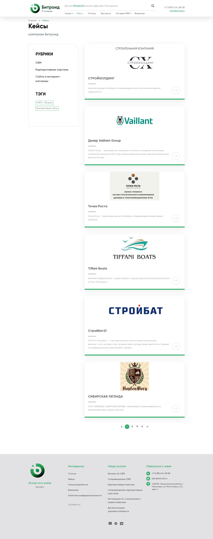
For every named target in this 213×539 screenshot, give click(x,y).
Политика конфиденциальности (85, 496)
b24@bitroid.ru (177, 11)
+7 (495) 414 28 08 (174, 7)
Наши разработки (78, 485)
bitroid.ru (40, 487)
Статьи (92, 14)
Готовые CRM (123, 14)
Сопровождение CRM (119, 479)
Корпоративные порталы (52, 69)
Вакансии (140, 14)
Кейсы (80, 14)
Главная (32, 21)
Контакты (106, 14)
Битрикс (48, 103)
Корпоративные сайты (47, 108)
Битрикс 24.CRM (116, 474)
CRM (38, 63)
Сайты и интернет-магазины (48, 79)
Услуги (68, 14)
